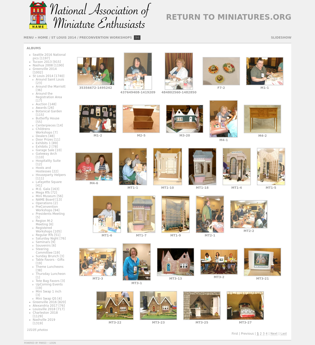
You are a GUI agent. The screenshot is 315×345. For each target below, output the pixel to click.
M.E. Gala (43, 189)
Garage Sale (45, 150)
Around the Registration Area (49, 95)
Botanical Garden (49, 111)
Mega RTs (43, 192)
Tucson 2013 (42, 62)
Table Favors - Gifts (50, 259)
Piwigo (42, 342)
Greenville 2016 (45, 302)
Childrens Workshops (44, 130)
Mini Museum (46, 196)
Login (53, 342)
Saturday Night (47, 238)
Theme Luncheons (50, 267)
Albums (34, 48)
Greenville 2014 (45, 69)
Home (43, 37)
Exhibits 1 (43, 143)
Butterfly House (48, 118)
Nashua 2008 (43, 65)
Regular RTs (44, 235)
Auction (41, 104)
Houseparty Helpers (51, 175)
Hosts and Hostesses (43, 169)
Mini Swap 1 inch (48, 291)
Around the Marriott (51, 86)
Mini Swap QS (46, 298)
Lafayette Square (49, 182)
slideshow (281, 37)
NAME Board (45, 199)
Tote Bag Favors (48, 281)
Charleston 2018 (45, 312)
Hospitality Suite (48, 161)
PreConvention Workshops (105, 37)
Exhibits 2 (43, 146)
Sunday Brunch (47, 256)
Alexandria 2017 (45, 305)
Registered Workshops (44, 229)
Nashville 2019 (44, 320)
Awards (41, 108)
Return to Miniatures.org (228, 17)
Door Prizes (44, 139)
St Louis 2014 (63, 37)
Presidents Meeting (50, 214)
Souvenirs (43, 245)
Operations (44, 203)
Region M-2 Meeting (44, 222)
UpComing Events (49, 284)
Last (283, 333)
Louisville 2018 (44, 309)
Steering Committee (44, 250)
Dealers (41, 136)
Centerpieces (46, 125)
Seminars (43, 242)
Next (274, 333)
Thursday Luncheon (51, 274)
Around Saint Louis (50, 79)
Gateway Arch (46, 153)
